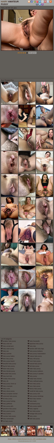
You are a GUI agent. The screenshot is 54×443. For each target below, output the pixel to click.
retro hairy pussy (34, 383)
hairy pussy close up (8, 383)
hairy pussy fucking (8, 401)
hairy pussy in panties (35, 373)
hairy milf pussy (34, 358)
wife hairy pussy (34, 418)
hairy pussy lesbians (35, 351)
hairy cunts (5, 388)
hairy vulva (32, 416)
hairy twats (32, 401)
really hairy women (35, 378)
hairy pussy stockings (35, 396)
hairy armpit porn (7, 346)
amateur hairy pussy (8, 341)
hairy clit (4, 381)
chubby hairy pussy (8, 378)
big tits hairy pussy (8, 366)
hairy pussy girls (7, 406)
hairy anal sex (6, 343)
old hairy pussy (33, 366)
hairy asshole (6, 353)
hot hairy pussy (7, 421)
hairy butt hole (6, 376)
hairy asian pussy (7, 348)
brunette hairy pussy (8, 373)
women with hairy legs (36, 348)
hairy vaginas (33, 408)
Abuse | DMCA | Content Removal (17, 439)
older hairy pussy (34, 368)
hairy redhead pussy (35, 381)
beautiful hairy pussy (8, 363)
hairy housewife (34, 341)
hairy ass (5, 351)
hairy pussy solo (34, 393)
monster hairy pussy (8, 416)
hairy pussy (32, 376)
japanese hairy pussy (35, 343)
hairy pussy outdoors (35, 371)
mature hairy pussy (35, 356)
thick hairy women (34, 398)
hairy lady (32, 346)
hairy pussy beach (7, 361)
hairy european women (9, 393)
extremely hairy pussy (9, 396)
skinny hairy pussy (34, 388)
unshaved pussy (34, 403)
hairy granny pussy (8, 411)
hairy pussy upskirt (35, 406)
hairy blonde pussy (8, 371)
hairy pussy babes (7, 356)
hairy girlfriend (6, 403)
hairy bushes (6, 413)
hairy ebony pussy (7, 391)
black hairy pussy (7, 368)
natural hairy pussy (35, 363)
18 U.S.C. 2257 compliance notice (36, 439)
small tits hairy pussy (35, 391)
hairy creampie (6, 386)
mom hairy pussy (34, 361)
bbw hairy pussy (7, 358)
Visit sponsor (32, 52)
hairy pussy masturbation (37, 353)
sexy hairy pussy (34, 386)
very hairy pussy (34, 411)
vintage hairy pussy (35, 413)
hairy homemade (7, 418)
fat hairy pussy (6, 398)
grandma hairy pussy (8, 408)
